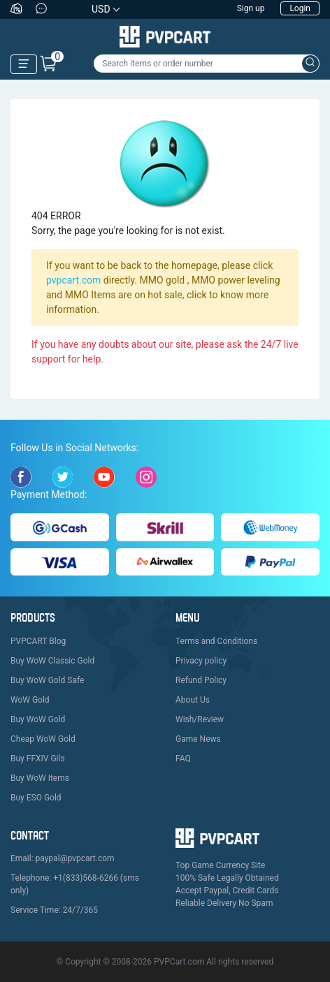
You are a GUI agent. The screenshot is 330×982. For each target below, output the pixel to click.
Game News (198, 739)
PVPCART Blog (38, 641)
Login (299, 8)
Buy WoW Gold (37, 719)
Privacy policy (201, 661)
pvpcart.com (73, 280)
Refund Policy (201, 680)
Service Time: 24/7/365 (54, 910)
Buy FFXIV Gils (37, 758)
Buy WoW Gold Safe (47, 680)
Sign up (251, 8)
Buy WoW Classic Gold (52, 661)
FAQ (183, 758)
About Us (192, 700)
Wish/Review (199, 719)
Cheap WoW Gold (43, 739)
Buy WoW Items (39, 778)
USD (101, 9)
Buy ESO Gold (36, 798)
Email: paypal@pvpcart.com (62, 858)
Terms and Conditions (216, 641)
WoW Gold (30, 700)
